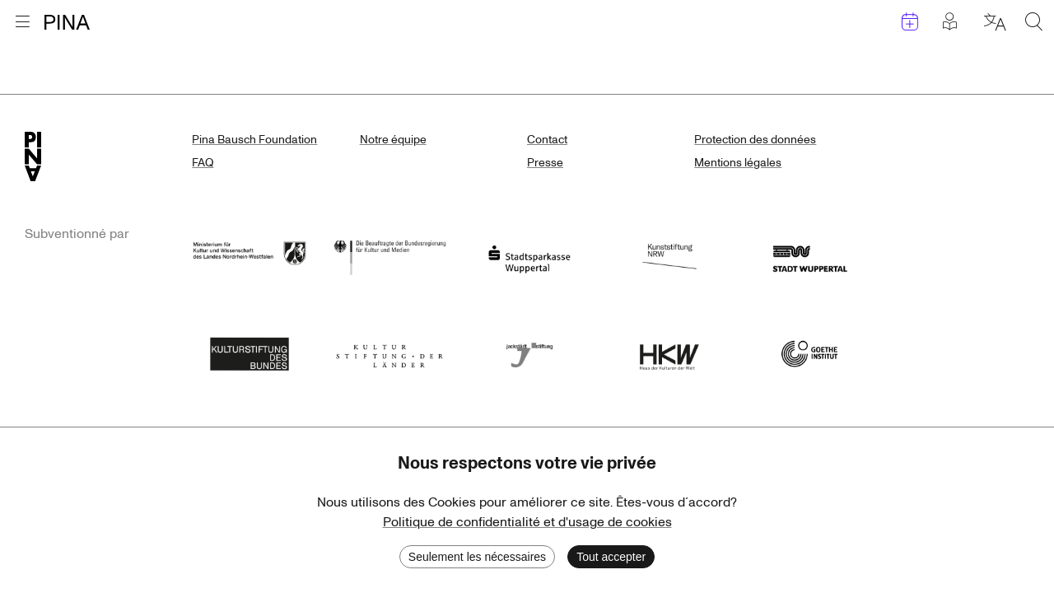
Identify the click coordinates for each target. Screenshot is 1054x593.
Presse (545, 162)
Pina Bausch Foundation (254, 139)
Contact (547, 139)
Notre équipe (393, 139)
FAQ (202, 162)
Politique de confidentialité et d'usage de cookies (527, 522)
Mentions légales (737, 162)
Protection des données (755, 139)
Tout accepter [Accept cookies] (611, 556)
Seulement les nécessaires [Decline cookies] (477, 556)
